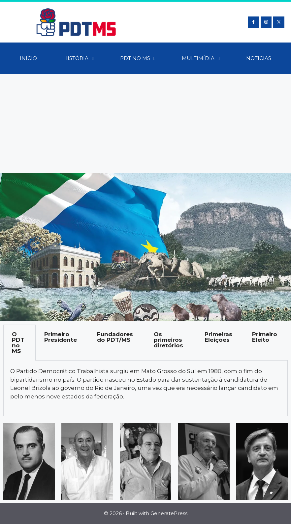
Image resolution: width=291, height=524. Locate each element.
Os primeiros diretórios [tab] (168, 340)
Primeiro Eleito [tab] (264, 337)
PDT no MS (137, 58)
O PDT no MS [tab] (18, 342)
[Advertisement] (145, 123)
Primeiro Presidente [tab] (60, 337)
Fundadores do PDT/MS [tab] (115, 337)
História (78, 58)
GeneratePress (168, 513)
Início (28, 58)
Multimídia (200, 58)
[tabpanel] (145, 388)
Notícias (258, 58)
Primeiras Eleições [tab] (218, 337)
